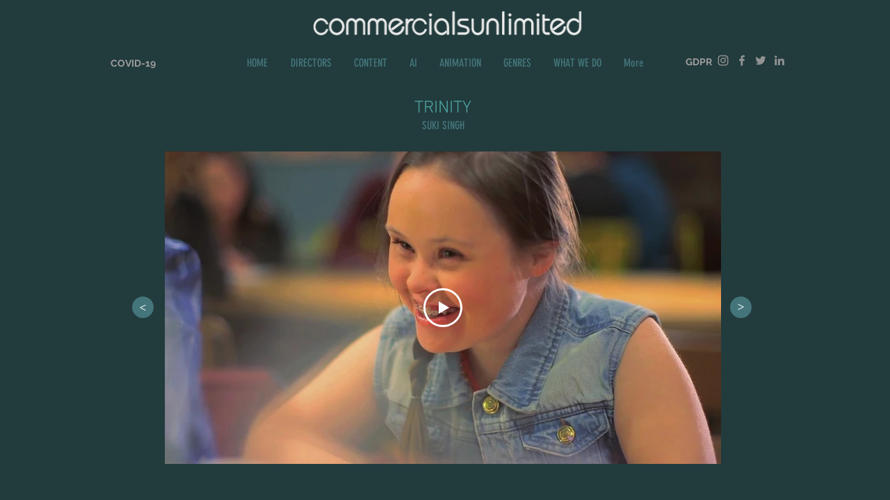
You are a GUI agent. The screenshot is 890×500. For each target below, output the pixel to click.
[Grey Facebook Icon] (742, 60)
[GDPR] (698, 62)
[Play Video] (442, 307)
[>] (143, 307)
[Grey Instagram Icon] (723, 60)
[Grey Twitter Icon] (761, 60)
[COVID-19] (133, 64)
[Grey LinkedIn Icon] (779, 60)
